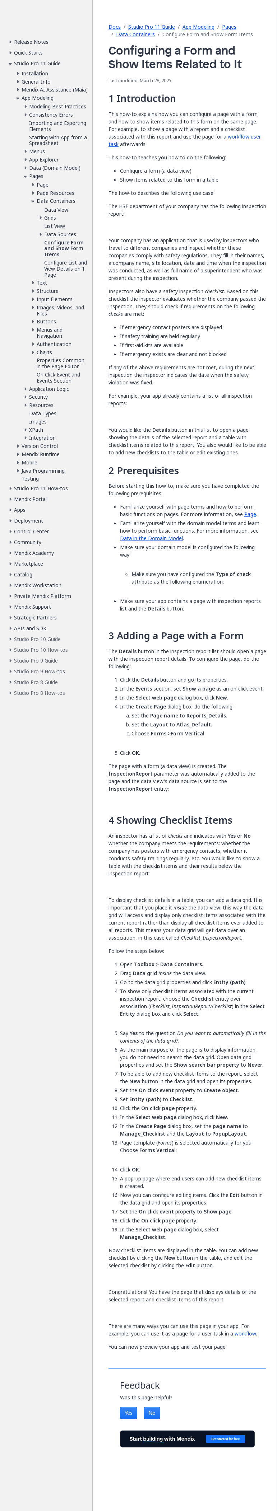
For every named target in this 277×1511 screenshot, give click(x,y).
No (152, 1413)
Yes (129, 1413)
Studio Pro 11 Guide (151, 27)
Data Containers (135, 34)
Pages (229, 27)
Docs (115, 27)
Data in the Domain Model (151, 538)
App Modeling (198, 27)
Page (250, 514)
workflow (245, 1333)
